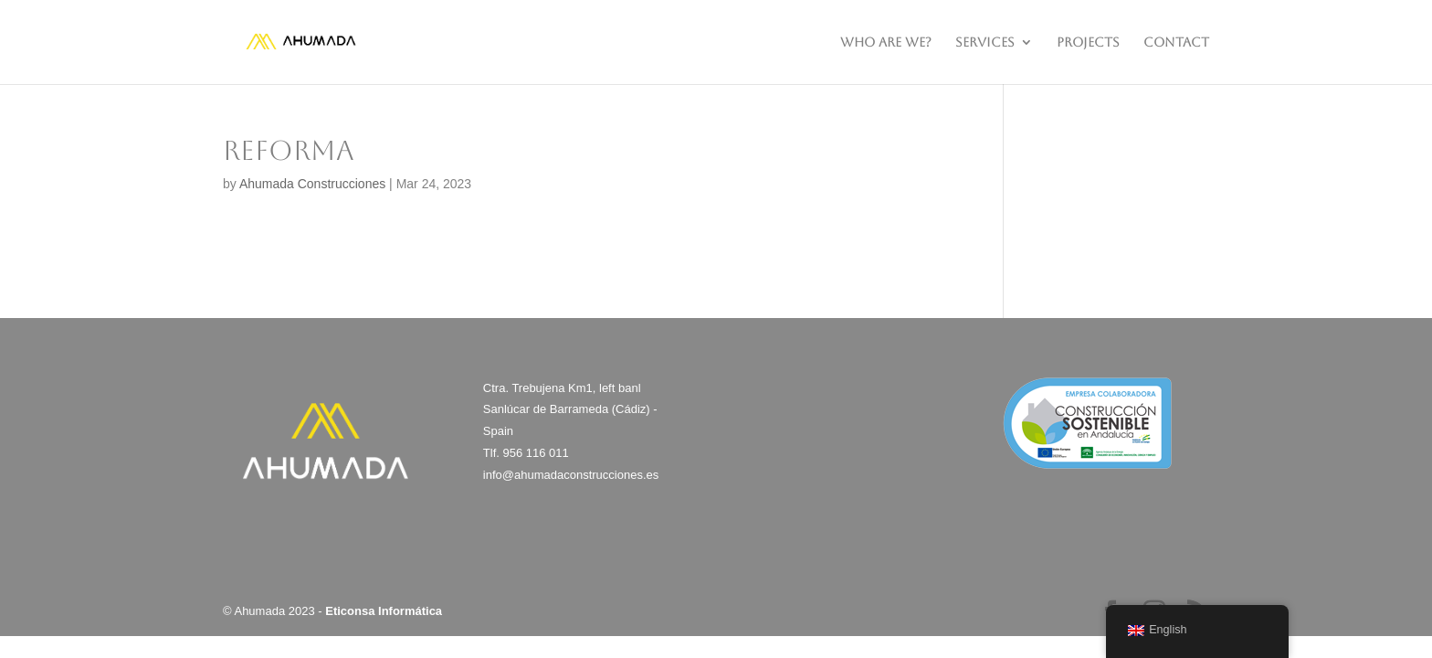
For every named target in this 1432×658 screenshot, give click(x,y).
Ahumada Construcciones (312, 183)
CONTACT (1176, 42)
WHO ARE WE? (886, 42)
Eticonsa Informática (383, 611)
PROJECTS (1088, 42)
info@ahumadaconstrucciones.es (570, 475)
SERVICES (985, 42)
